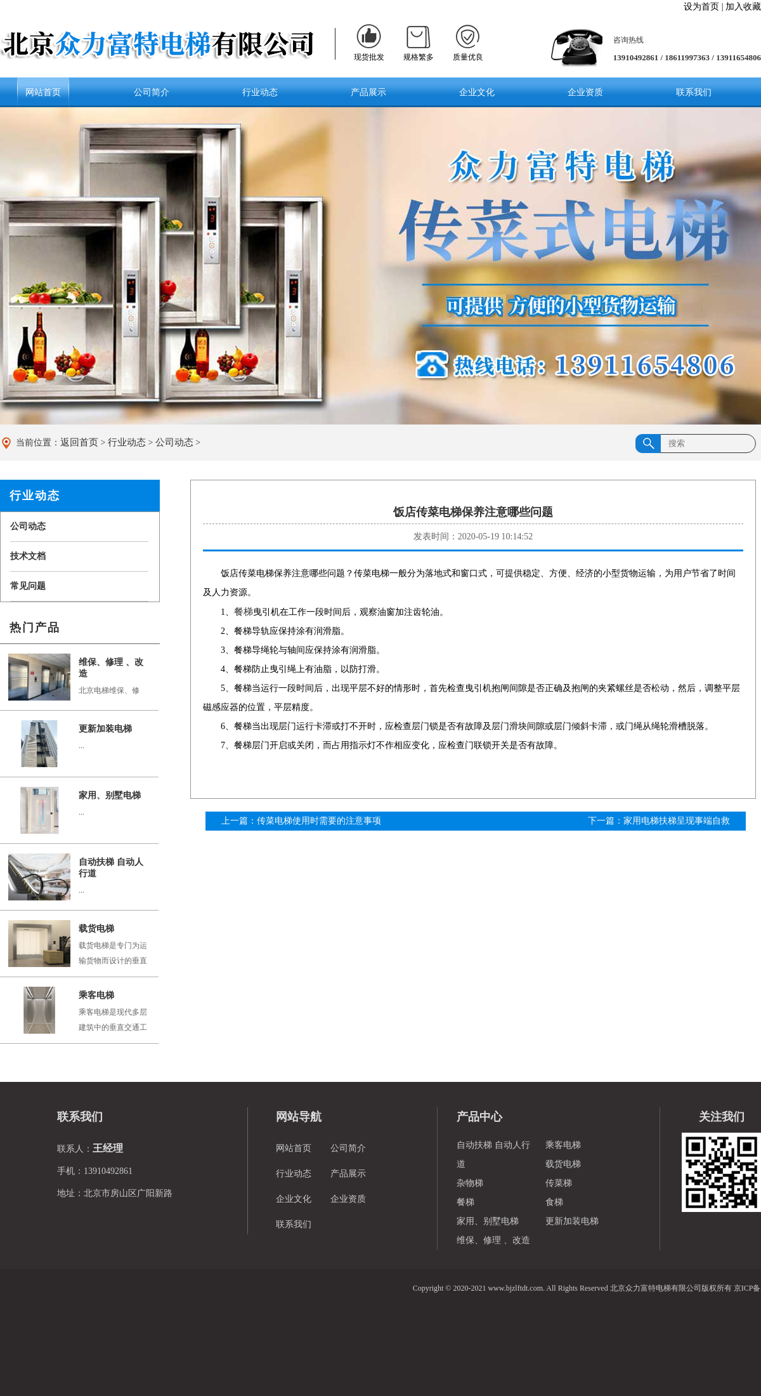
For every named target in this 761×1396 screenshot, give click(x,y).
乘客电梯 (96, 995)
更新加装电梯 (105, 729)
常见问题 (28, 586)
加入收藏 (743, 6)
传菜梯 (558, 1183)
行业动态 (260, 92)
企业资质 (585, 92)
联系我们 (694, 92)
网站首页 (43, 92)
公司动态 (174, 442)
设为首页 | (703, 6)
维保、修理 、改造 (111, 667)
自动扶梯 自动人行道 (111, 867)
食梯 (554, 1202)
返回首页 (79, 442)
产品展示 (368, 92)
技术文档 (28, 556)
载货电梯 (96, 928)
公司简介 (151, 92)
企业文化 (477, 92)
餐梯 (243, 612)
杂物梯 (470, 1183)
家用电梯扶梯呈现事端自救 (676, 821)
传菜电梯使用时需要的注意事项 (319, 821)
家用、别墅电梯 (110, 795)
